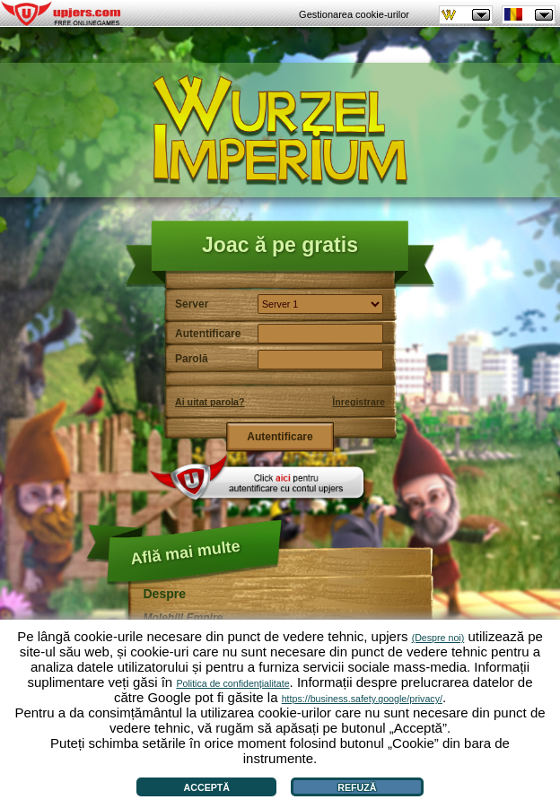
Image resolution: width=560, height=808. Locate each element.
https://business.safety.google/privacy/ (362, 698)
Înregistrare (358, 401)
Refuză (356, 787)
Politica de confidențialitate (232, 683)
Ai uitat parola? (210, 401)
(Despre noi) (438, 637)
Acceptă (207, 787)
